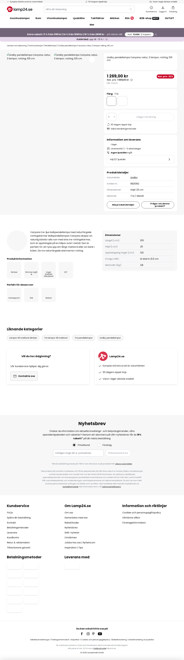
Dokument (119, 230)
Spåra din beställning (19, 517)
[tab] (21, 230)
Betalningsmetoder (18, 527)
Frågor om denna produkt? (159, 205)
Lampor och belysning (17, 45)
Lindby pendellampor (110, 346)
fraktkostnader (99, 648)
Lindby (134, 177)
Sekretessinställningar (40, 639)
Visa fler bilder (53, 61)
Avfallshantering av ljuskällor (141, 639)
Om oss (69, 512)
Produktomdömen (89, 230)
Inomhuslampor (35, 45)
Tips (80, 547)
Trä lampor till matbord (55, 346)
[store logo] (19, 9)
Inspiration (70, 547)
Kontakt (11, 522)
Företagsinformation (134, 522)
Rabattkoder (72, 522)
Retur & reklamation (18, 542)
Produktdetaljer (54, 230)
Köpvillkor (75, 639)
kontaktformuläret (70, 486)
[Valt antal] (111, 117)
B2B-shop (149, 18)
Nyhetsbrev (71, 527)
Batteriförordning (119, 639)
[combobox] (89, 9)
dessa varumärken (123, 464)
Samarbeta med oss (76, 517)
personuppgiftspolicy (111, 486)
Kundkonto (13, 537)
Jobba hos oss (73, 542)
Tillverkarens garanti (18, 547)
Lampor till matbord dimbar (23, 346)
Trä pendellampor (84, 346)
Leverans (12, 532)
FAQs (10, 512)
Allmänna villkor (131, 517)
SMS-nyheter (72, 532)
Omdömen (71, 537)
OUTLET (169, 18)
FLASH (139, 34)
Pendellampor (50, 45)
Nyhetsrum (89, 542)
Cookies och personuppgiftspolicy (141, 512)
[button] (92, 59)
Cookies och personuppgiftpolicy (95, 639)
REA (129, 18)
